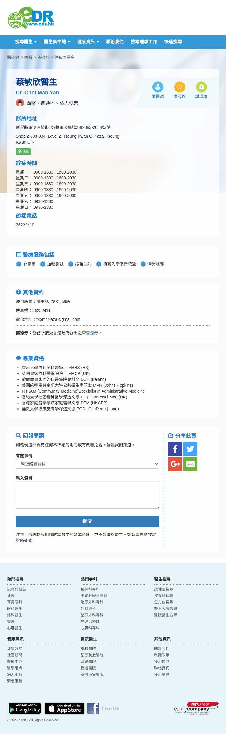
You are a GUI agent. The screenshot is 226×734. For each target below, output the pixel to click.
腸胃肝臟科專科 (94, 596)
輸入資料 (24, 478)
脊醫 (11, 622)
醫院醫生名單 (165, 615)
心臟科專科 (90, 628)
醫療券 (90, 333)
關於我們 (162, 649)
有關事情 (24, 455)
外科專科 (88, 609)
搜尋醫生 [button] (26, 41)
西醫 (28, 57)
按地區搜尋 (163, 589)
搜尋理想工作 (144, 41)
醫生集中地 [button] (57, 41)
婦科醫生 (14, 615)
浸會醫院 (88, 662)
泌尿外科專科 (92, 602)
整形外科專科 (92, 615)
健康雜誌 (14, 649)
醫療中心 (14, 662)
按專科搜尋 (163, 596)
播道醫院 (88, 668)
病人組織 (14, 675)
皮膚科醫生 (16, 589)
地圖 (23, 151)
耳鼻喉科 (14, 602)
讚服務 (179, 96)
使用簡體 (162, 675)
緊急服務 (14, 681)
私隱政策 (162, 655)
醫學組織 (14, 668)
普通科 (43, 57)
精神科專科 (90, 589)
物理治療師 (90, 622)
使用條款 (162, 662)
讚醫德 (158, 96)
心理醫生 (14, 628)
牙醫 (11, 596)
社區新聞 (14, 655)
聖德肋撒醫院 (92, 655)
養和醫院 (88, 649)
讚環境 (201, 96)
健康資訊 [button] (88, 41)
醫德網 (13, 57)
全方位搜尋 (163, 602)
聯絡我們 (115, 41)
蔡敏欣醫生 (64, 57)
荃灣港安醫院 (92, 675)
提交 (87, 521)
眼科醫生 (14, 609)
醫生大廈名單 (165, 609)
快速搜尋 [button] (173, 41)
